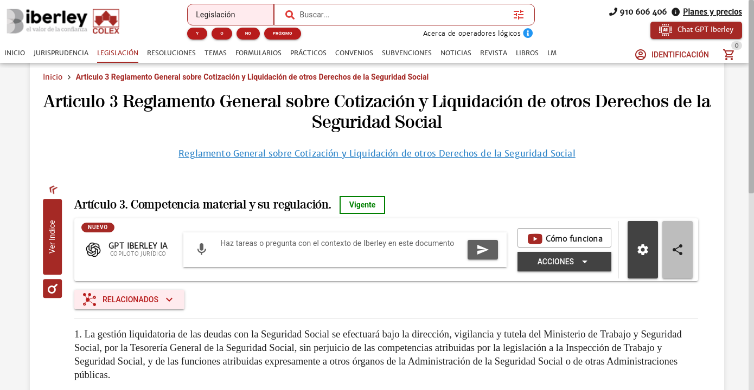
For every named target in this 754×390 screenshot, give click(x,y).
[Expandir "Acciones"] (564, 261)
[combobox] (404, 14)
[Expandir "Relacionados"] (129, 299)
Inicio (52, 77)
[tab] (14, 53)
